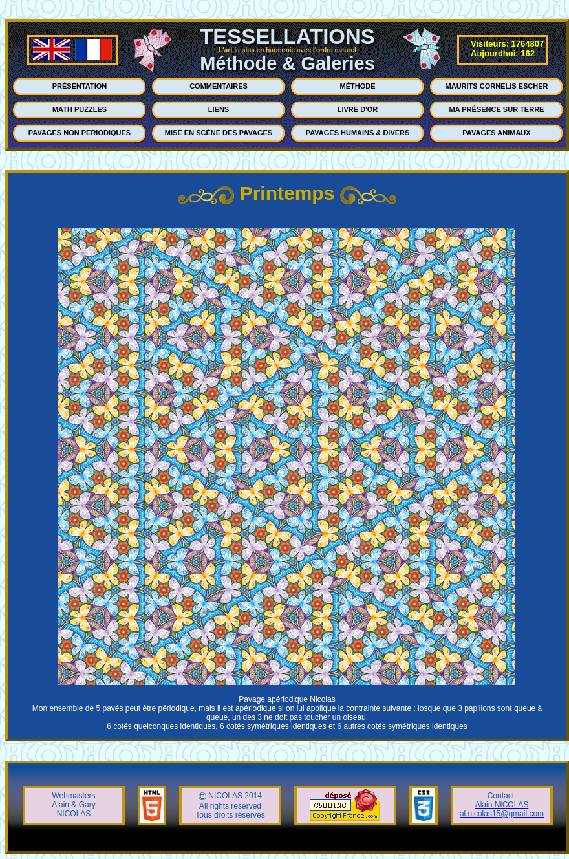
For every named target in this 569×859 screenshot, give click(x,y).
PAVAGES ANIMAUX (496, 132)
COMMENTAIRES (218, 86)
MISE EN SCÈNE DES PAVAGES (218, 132)
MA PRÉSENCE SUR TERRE (496, 109)
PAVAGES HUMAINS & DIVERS (358, 132)
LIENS (218, 109)
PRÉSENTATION (79, 86)
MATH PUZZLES (79, 109)
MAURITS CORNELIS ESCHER (497, 86)
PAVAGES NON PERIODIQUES (79, 132)
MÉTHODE (358, 86)
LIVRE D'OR (358, 109)
